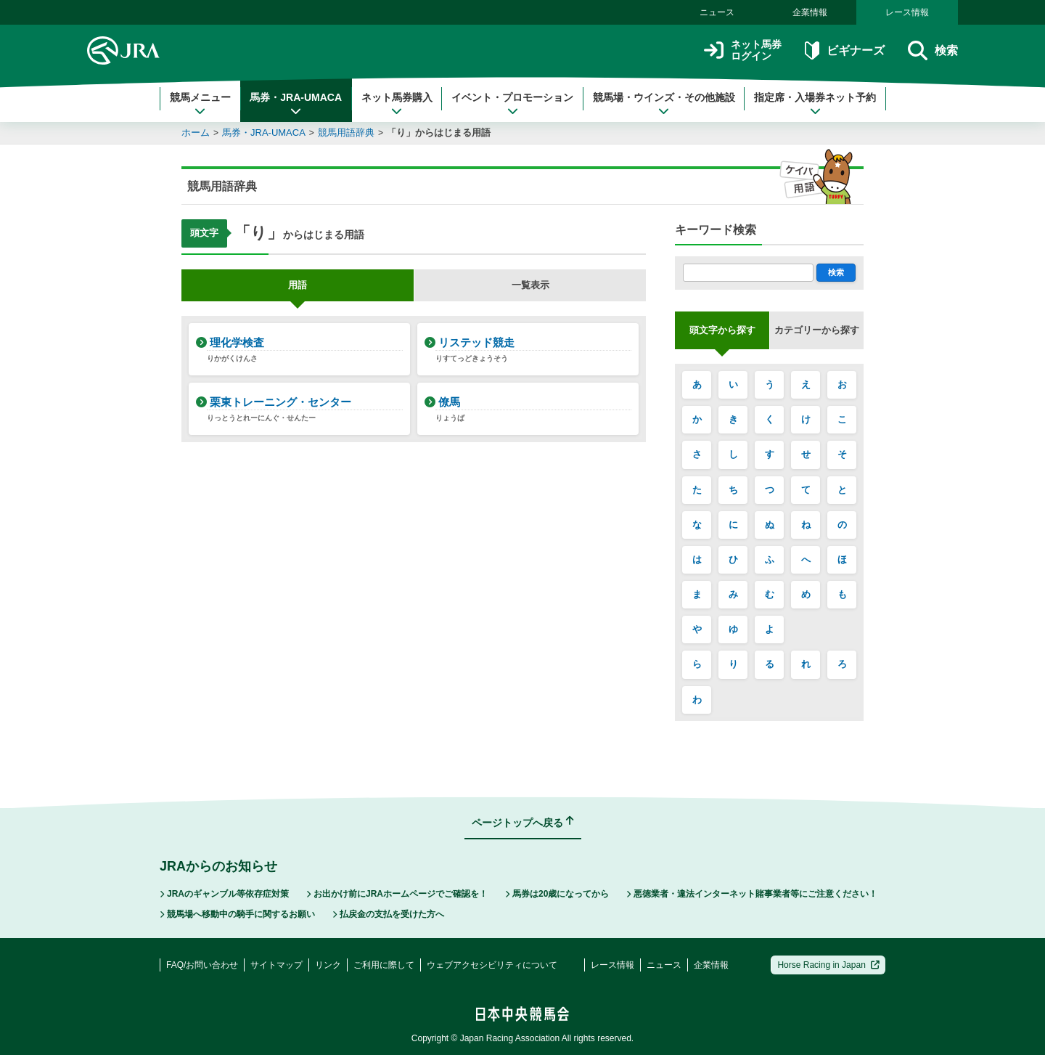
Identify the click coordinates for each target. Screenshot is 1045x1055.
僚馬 (533, 409)
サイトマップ (276, 965)
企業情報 (809, 12)
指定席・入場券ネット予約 (815, 103)
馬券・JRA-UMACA (296, 103)
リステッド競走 (533, 350)
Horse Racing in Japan (828, 965)
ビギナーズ (844, 50)
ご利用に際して (383, 965)
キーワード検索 (715, 230)
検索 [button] (933, 50)
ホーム (195, 132)
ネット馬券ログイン (743, 50)
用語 (297, 285)
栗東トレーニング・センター (305, 409)
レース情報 (907, 12)
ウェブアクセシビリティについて (492, 965)
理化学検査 (305, 350)
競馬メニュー (200, 103)
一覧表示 (530, 285)
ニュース (717, 12)
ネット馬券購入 (397, 103)
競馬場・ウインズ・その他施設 (664, 103)
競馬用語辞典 (346, 132)
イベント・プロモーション (512, 103)
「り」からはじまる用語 (439, 132)
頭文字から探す (722, 330)
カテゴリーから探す (816, 330)
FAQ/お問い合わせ (202, 965)
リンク (328, 965)
